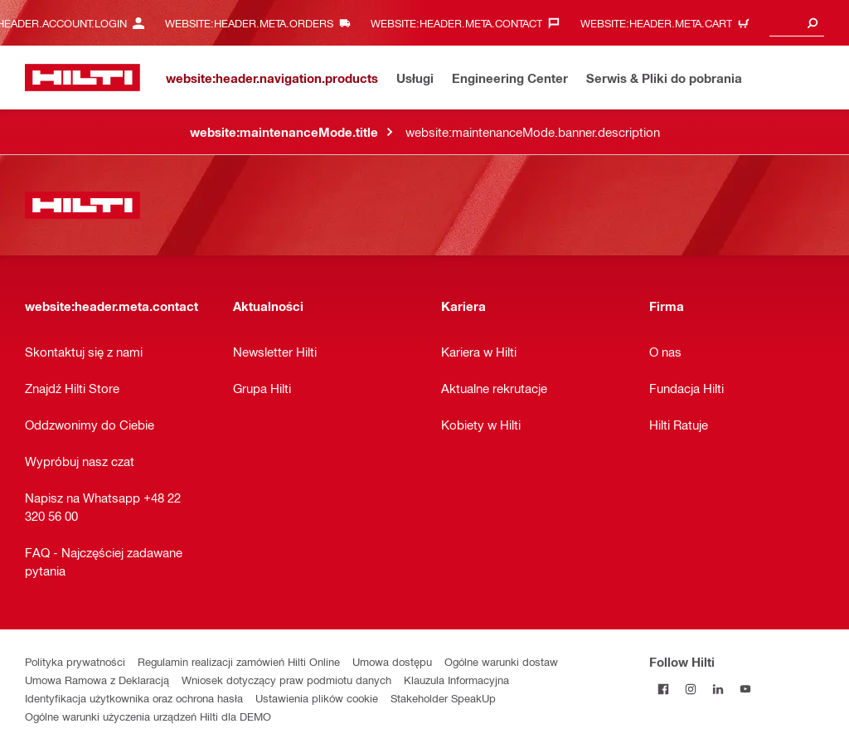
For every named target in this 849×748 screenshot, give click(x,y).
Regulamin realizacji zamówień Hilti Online (239, 661)
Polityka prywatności (75, 661)
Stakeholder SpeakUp (443, 698)
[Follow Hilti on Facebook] (663, 688)
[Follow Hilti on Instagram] (690, 688)
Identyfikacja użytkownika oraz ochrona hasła (134, 698)
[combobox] (796, 22)
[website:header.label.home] (82, 77)
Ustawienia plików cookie (316, 698)
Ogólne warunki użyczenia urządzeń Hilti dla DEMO (148, 716)
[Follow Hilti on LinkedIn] (717, 688)
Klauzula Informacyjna (456, 679)
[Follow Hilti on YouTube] (745, 688)
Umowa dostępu (392, 661)
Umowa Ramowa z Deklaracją (97, 679)
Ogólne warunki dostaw (501, 661)
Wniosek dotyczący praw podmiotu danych (286, 679)
